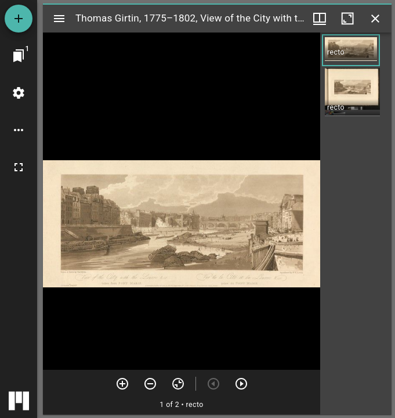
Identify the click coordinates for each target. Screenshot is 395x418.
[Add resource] (18, 19)
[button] (351, 50)
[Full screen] (18, 167)
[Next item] (241, 384)
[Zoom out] (150, 384)
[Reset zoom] (178, 384)
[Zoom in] (122, 384)
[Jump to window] (18, 56)
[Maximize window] (347, 19)
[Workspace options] (18, 130)
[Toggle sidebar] (59, 19)
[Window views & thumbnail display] (320, 19)
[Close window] (375, 19)
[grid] (356, 224)
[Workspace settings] (18, 93)
